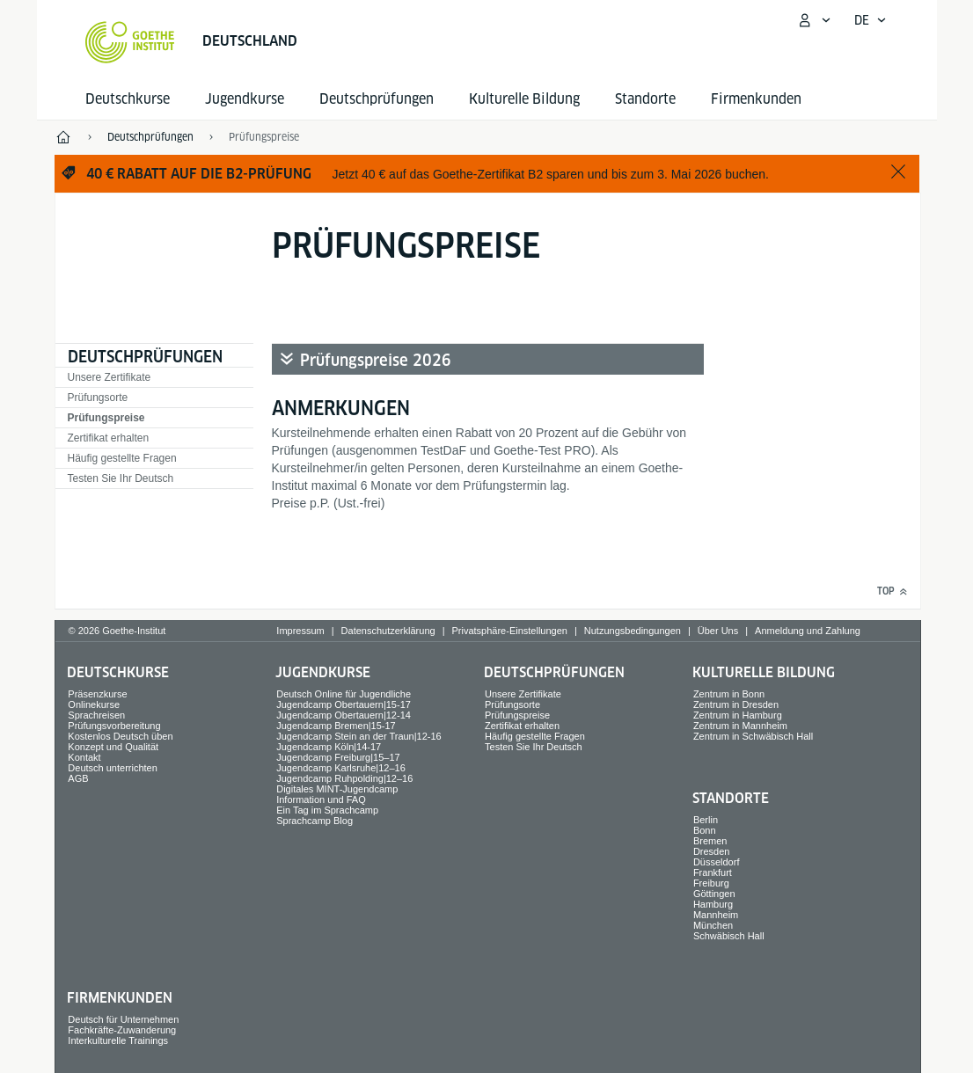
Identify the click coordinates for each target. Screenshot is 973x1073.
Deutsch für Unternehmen (123, 1019)
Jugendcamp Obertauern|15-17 (343, 704)
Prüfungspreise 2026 (375, 360)
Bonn (704, 830)
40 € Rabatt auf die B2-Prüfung (198, 173)
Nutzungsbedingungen (632, 630)
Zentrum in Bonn (728, 694)
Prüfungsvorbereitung (114, 725)
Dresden (711, 851)
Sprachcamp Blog (314, 820)
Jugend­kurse (244, 99)
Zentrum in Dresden (736, 704)
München (713, 925)
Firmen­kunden (756, 99)
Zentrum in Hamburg (737, 715)
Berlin (705, 819)
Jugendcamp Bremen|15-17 (336, 725)
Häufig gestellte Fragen (122, 458)
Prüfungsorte (98, 397)
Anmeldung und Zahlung (807, 630)
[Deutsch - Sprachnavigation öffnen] (870, 20)
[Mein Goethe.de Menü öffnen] (813, 20)
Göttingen (714, 893)
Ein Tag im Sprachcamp (327, 810)
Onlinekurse (94, 704)
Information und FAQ (321, 799)
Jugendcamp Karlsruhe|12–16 (341, 768)
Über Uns (718, 630)
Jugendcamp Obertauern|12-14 (343, 715)
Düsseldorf (716, 862)
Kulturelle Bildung (524, 99)
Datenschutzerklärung (388, 630)
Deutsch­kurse (127, 99)
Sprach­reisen (96, 715)
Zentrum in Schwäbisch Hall (753, 736)
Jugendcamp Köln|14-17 (328, 746)
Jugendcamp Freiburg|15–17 (337, 757)
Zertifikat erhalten (109, 438)
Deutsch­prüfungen (376, 99)
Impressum (300, 630)
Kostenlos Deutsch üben (120, 736)
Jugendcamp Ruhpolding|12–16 (344, 778)
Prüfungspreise (106, 418)
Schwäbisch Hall (728, 936)
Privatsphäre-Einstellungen (509, 630)
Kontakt (84, 757)
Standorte (645, 99)
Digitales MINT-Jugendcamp (337, 789)
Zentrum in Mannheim (740, 725)
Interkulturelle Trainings (118, 1040)
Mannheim (715, 914)
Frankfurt (712, 872)
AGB (78, 778)
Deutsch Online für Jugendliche (343, 694)
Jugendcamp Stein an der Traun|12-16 (359, 736)
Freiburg (711, 883)
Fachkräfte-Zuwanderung (122, 1030)
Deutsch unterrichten (112, 768)
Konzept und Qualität (113, 746)
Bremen (710, 841)
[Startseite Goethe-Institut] (129, 42)
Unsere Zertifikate (109, 377)
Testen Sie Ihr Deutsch (121, 478)
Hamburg (713, 904)
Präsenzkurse (97, 694)
